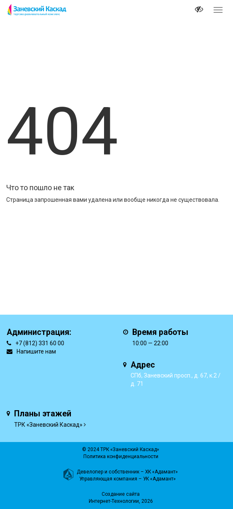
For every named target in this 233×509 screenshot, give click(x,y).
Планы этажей (42, 413)
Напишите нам (36, 351)
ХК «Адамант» (161, 472)
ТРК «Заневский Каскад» (48, 424)
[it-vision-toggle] (199, 10)
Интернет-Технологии (114, 501)
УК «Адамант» (159, 479)
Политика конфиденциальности (120, 456)
